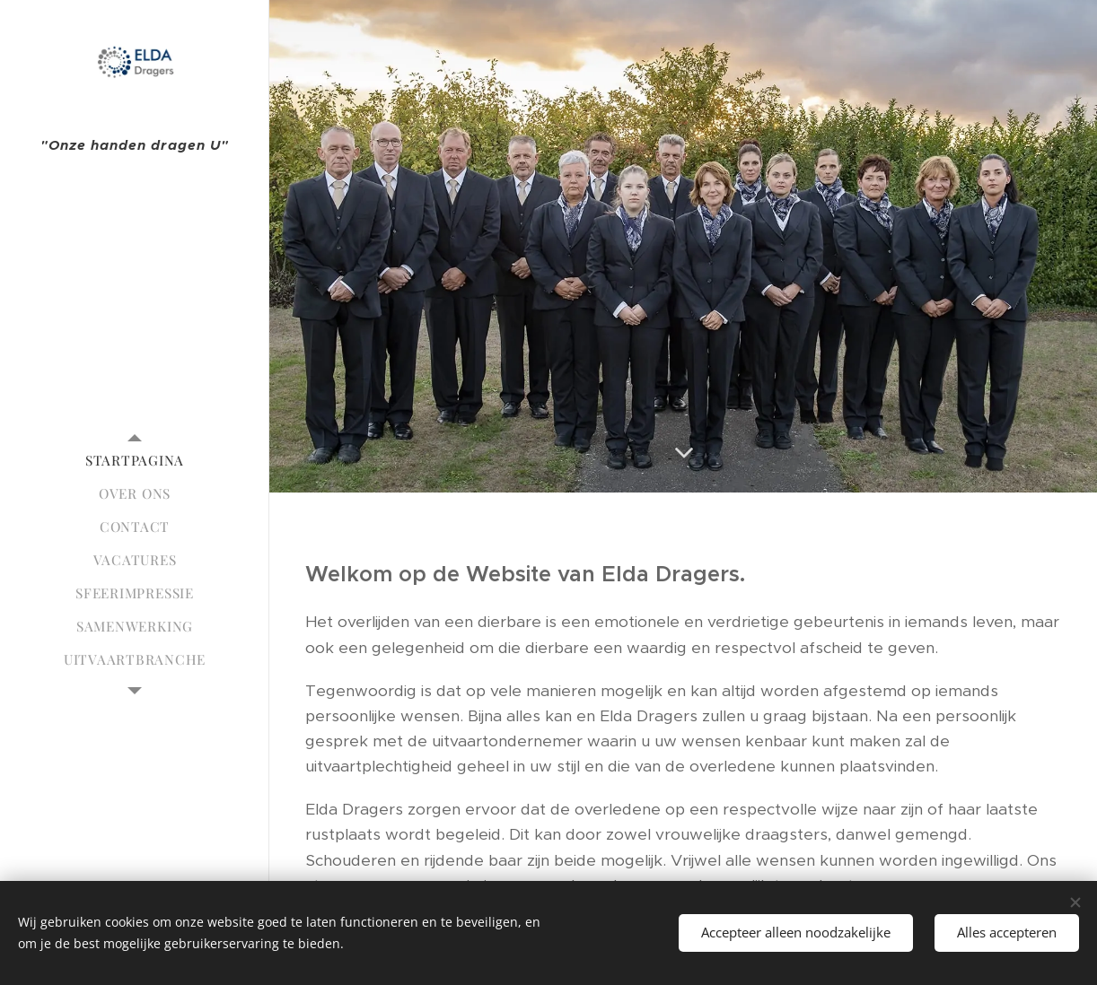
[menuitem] (134, 460)
